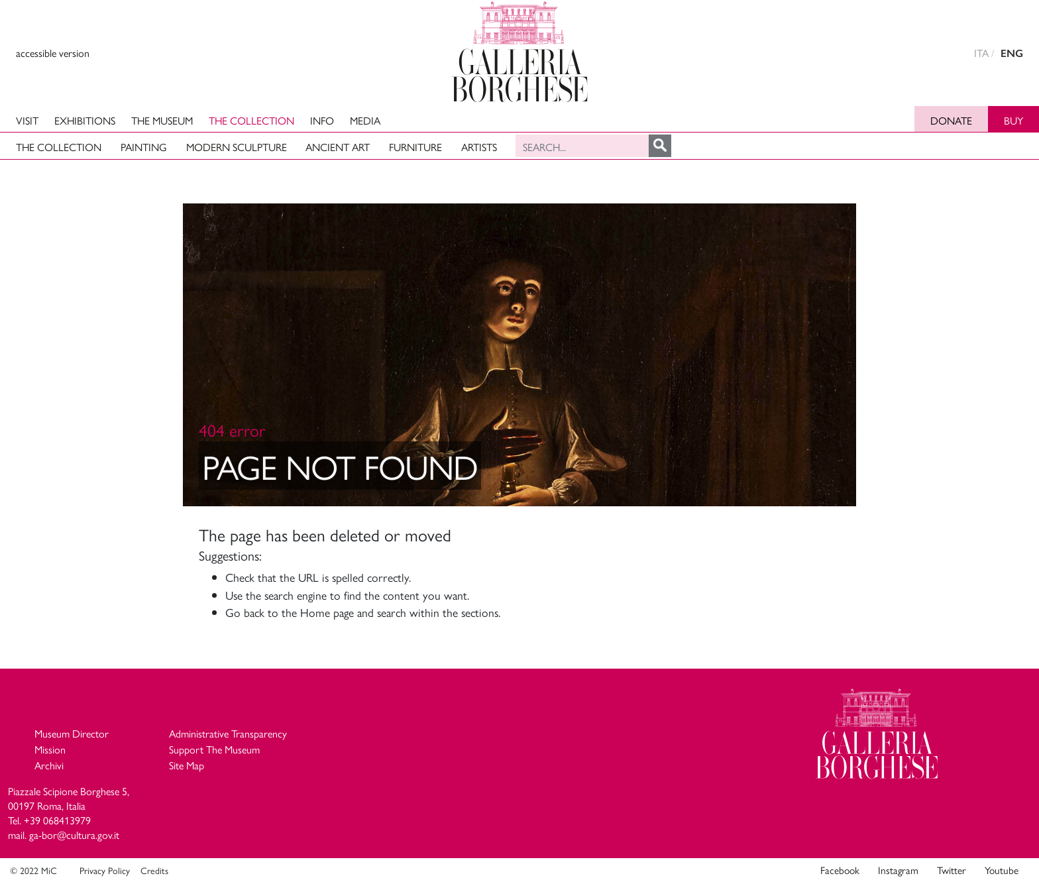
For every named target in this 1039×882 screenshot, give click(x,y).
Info (322, 120)
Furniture (415, 146)
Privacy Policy (105, 870)
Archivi (49, 765)
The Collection (251, 120)
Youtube (1001, 870)
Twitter (951, 870)
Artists (479, 146)
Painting (144, 146)
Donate (951, 120)
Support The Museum (214, 749)
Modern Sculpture (236, 146)
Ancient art (337, 146)
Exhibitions (84, 120)
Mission (50, 749)
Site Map (186, 765)
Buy (1013, 120)
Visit (27, 120)
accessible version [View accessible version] (52, 52)
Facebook (839, 870)
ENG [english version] (1012, 53)
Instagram (898, 870)
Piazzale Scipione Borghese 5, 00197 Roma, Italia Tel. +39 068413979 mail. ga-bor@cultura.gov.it (68, 813)
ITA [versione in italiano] (981, 52)
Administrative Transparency (228, 733)
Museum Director (71, 733)
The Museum (162, 120)
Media (365, 120)
